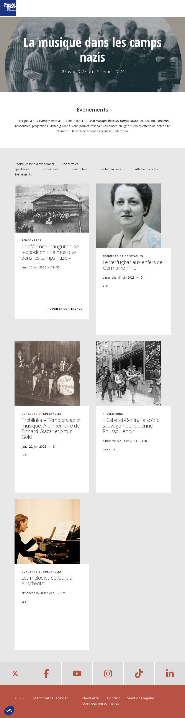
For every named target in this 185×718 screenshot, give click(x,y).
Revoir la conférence (65, 309)
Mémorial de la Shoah (51, 698)
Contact (113, 698)
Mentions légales (141, 698)
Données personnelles (100, 703)
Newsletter (91, 698)
